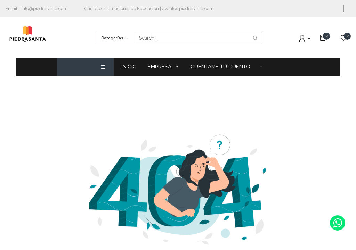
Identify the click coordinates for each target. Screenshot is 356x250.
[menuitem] (132, 67)
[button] (261, 66)
